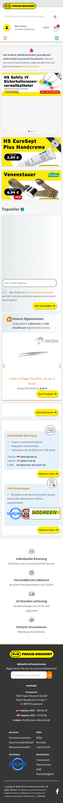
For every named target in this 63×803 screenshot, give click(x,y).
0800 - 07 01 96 (38, 715)
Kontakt (41, 742)
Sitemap (41, 796)
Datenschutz (43, 764)
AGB (38, 769)
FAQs (39, 737)
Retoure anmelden (19, 747)
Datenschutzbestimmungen (40, 292)
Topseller (13, 209)
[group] (31, 103)
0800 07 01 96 (27, 460)
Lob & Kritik (43, 747)
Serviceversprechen (20, 737)
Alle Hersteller (46, 412)
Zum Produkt (47, 394)
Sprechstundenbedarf (21, 742)
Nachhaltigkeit (45, 774)
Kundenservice (30, 66)
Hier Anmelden (45, 305)
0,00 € (46, 27)
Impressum (42, 759)
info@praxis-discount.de (31, 464)
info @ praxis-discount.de (35, 720)
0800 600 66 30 (28, 456)
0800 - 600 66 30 (38, 710)
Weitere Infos (48, 473)
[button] (29, 131)
